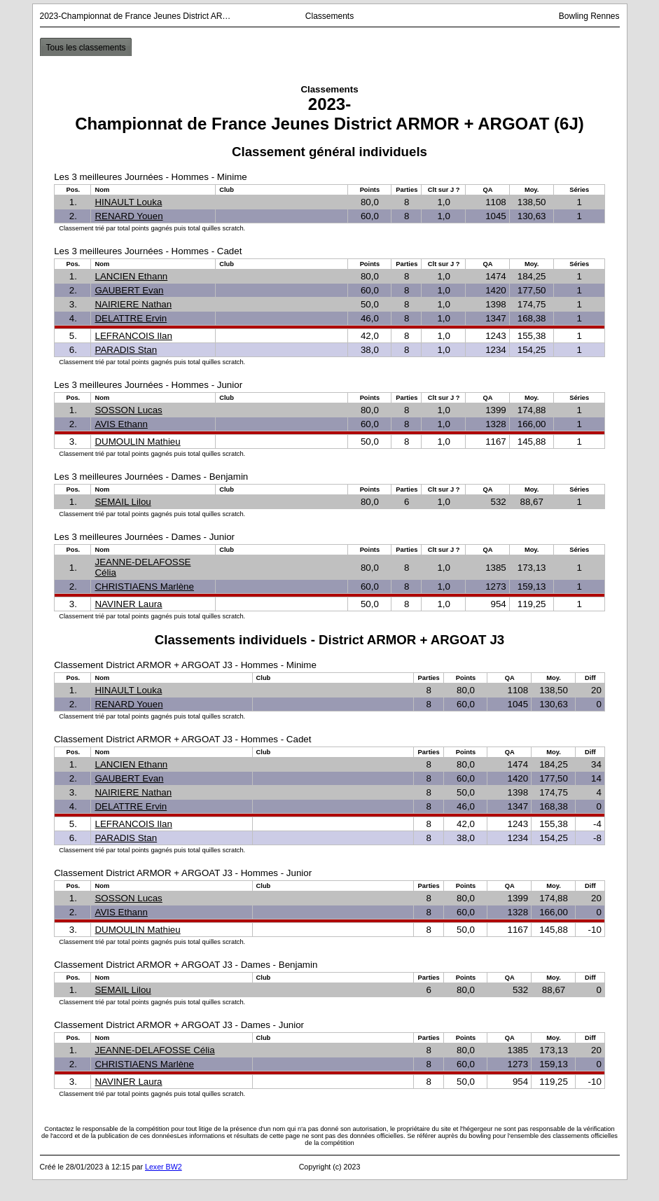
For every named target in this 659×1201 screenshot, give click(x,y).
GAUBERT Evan (129, 290)
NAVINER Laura (128, 604)
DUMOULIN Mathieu (137, 441)
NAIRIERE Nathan (133, 304)
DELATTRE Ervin (131, 318)
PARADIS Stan (126, 350)
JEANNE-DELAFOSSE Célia (154, 1050)
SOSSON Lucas (128, 410)
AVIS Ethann (121, 424)
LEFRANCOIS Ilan (133, 336)
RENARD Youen (128, 216)
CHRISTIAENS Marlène (144, 586)
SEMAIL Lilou (123, 502)
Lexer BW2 (163, 1166)
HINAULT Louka (128, 202)
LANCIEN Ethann (131, 276)
